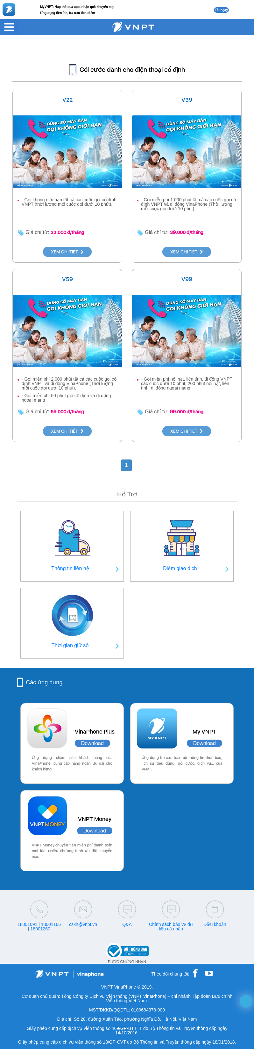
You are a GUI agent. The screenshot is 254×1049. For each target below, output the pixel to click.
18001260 (40, 928)
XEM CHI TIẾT (67, 251)
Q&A (127, 924)
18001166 (51, 924)
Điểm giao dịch (180, 568)
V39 (186, 99)
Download (92, 743)
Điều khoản (214, 924)
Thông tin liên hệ (70, 568)
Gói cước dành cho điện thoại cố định (132, 69)
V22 (67, 99)
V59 (67, 279)
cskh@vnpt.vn (83, 924)
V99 (186, 279)
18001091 (27, 924)
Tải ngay (221, 10)
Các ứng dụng (44, 682)
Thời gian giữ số (70, 645)
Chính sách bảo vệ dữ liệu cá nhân (171, 926)
